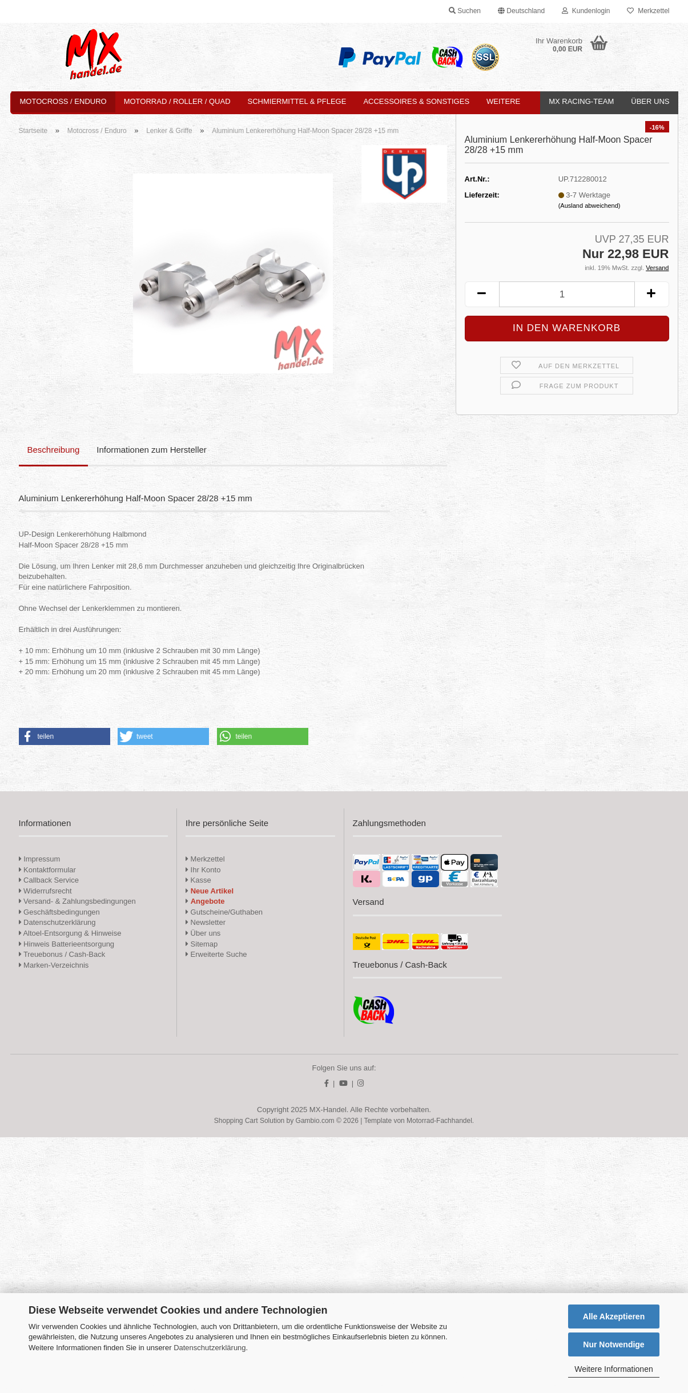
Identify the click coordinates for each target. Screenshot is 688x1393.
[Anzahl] (567, 305)
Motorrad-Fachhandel (439, 1121)
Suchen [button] (465, 11)
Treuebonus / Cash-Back (62, 954)
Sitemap (202, 944)
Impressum (41, 859)
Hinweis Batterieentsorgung (67, 944)
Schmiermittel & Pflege (297, 101)
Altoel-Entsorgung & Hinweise (70, 933)
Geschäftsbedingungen (59, 912)
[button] (521, 11)
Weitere (503, 101)
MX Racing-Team (581, 101)
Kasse (198, 880)
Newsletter (206, 922)
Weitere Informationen (613, 1369)
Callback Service (49, 880)
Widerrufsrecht (45, 891)
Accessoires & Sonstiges (416, 101)
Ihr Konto (203, 869)
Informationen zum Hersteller (151, 449)
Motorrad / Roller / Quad (177, 101)
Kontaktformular (47, 869)
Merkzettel (648, 11)
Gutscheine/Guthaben (224, 912)
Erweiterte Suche (216, 954)
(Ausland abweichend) (589, 216)
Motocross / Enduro (63, 101)
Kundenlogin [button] (586, 11)
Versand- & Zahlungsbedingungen (77, 901)
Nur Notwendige (613, 1344)
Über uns (650, 101)
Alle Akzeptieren (614, 1316)
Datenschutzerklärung (210, 1347)
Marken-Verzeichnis (54, 965)
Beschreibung (53, 449)
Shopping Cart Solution (249, 1121)
